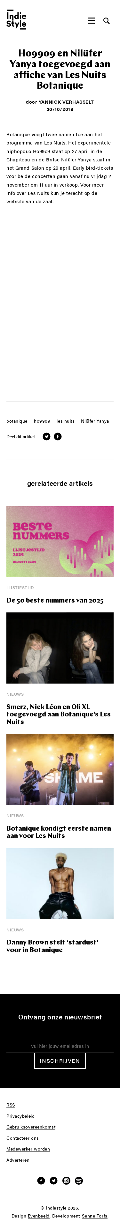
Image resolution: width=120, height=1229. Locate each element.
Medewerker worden (28, 1148)
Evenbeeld (39, 1215)
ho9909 (42, 421)
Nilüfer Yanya (95, 421)
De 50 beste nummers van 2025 (55, 600)
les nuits (66, 421)
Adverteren (18, 1160)
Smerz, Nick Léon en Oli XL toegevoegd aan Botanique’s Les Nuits (58, 715)
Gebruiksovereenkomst (30, 1126)
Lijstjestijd (20, 587)
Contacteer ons (22, 1138)
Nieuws (15, 694)
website (15, 201)
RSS (10, 1104)
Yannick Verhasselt (66, 101)
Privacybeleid (20, 1116)
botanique (17, 421)
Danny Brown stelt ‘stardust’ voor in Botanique (52, 946)
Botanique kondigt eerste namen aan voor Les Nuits (58, 833)
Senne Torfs (95, 1215)
